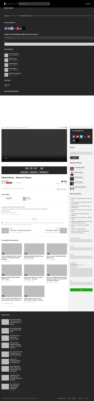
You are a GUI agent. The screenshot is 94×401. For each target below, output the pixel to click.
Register (80, 398)
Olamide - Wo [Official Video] (78, 229)
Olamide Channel (13, 63)
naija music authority (8, 224)
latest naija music (48, 222)
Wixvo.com (7, 84)
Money (53, 222)
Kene (7, 180)
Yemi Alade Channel (14, 53)
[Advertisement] (46, 111)
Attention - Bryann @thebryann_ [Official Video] (81, 218)
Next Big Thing (21, 224)
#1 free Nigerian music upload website (11, 222)
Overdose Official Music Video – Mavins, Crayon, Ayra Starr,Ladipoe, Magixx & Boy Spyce (11, 258)
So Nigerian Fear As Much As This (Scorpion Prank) (15, 337)
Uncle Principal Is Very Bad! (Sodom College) (80, 214)
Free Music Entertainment (29, 222)
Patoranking (9, 198)
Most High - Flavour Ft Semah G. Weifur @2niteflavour (81, 206)
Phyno (28, 198)
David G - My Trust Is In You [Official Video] (80, 226)
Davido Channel (13, 68)
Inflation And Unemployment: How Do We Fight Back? (15, 361)
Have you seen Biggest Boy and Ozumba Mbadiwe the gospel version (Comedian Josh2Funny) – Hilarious (57, 279)
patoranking (26, 224)
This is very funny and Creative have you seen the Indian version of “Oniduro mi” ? (11, 300)
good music (37, 222)
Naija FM (6, 15)
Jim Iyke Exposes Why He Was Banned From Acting (15, 330)
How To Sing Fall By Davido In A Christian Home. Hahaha (81, 203)
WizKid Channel (13, 58)
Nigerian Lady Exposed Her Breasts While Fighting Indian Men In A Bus (81, 222)
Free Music (21, 222)
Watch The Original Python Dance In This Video (81, 199)
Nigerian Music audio (26, 15)
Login (88, 3)
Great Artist (42, 222)
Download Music (62, 398)
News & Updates (72, 398)
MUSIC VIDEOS (15, 188)
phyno (30, 224)
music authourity (58, 222)
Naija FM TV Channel (14, 73)
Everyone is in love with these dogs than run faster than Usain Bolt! (16, 353)
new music (15, 224)
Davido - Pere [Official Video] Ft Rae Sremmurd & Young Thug (80, 232)
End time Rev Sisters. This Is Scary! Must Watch (81, 210)
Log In (86, 398)
